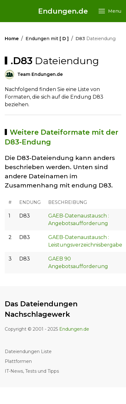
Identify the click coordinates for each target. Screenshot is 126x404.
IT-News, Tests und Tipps (32, 371)
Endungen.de (63, 11)
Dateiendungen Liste (28, 351)
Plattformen (18, 361)
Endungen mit (47, 38)
